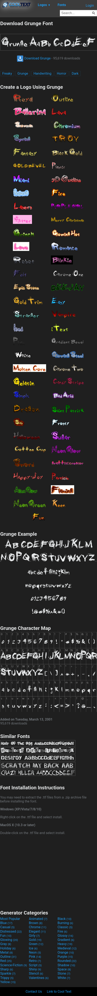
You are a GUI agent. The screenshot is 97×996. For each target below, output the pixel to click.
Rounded (67, 961)
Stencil (36, 973)
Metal (6, 952)
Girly (34, 936)
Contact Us (34, 992)
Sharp (6, 969)
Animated (38, 919)
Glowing (9, 940)
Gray (5, 944)
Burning (65, 923)
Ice (33, 948)
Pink (35, 957)
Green (36, 944)
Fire (62, 931)
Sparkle (7, 973)
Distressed (11, 931)
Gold (35, 940)
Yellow (8, 982)
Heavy (65, 944)
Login (90, 5)
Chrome (37, 927)
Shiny (35, 969)
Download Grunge (34, 58)
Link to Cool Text (59, 992)
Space (64, 969)
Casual (7, 927)
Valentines (39, 978)
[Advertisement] (48, 872)
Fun (5, 936)
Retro (35, 961)
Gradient (66, 940)
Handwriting (42, 73)
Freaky (7, 73)
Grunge (22, 73)
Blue (6, 923)
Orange (66, 952)
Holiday (8, 948)
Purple (65, 957)
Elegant (37, 931)
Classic (65, 927)
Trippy (7, 978)
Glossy (65, 936)
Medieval (67, 948)
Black (64, 919)
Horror (61, 73)
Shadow (66, 965)
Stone (64, 973)
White (64, 978)
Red (6, 961)
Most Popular (10, 919)
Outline (8, 957)
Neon (35, 952)
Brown (35, 923)
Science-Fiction (13, 965)
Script (35, 965)
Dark (75, 73)
